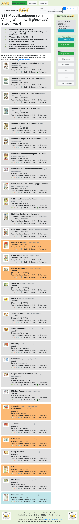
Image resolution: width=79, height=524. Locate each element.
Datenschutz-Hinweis (66, 83)
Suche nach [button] (32, 3)
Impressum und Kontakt (65, 77)
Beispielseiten (66, 59)
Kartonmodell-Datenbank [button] (19, 3)
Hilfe (66, 70)
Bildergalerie (65, 64)
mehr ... (66, 31)
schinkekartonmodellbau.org (52, 519)
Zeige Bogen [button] (43, 3)
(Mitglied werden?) (24, 60)
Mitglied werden (65, 44)
